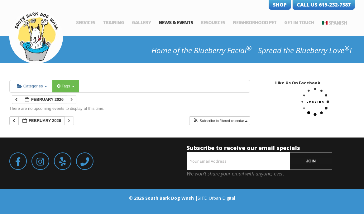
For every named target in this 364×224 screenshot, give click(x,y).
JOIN (311, 161)
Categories (32, 86)
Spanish (345, 23)
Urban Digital (222, 198)
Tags (65, 86)
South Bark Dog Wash (169, 198)
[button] (220, 121)
